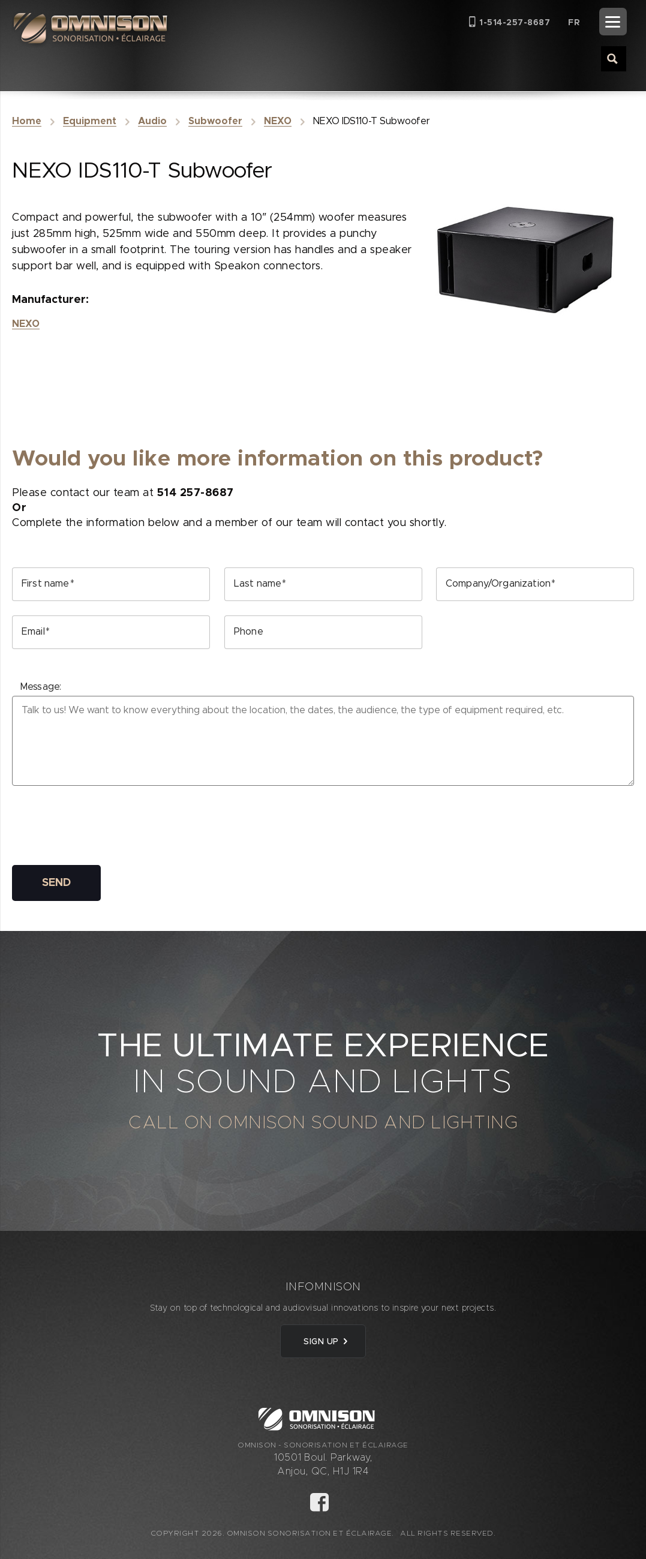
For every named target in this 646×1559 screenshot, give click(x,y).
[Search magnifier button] (613, 58)
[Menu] (613, 21)
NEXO (278, 121)
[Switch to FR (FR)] (574, 22)
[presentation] (103, 827)
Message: (40, 687)
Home (26, 121)
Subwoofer (215, 121)
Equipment (89, 121)
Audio (152, 121)
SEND (56, 883)
